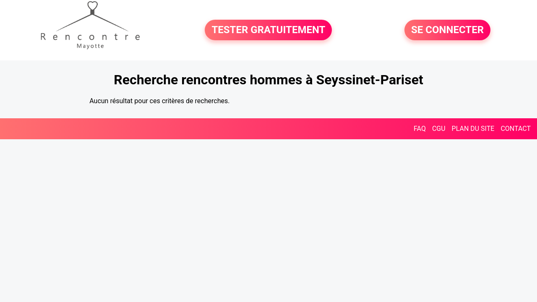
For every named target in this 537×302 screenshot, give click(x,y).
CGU (439, 129)
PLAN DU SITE (473, 129)
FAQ (420, 129)
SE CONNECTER (447, 30)
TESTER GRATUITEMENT (268, 30)
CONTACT (516, 129)
